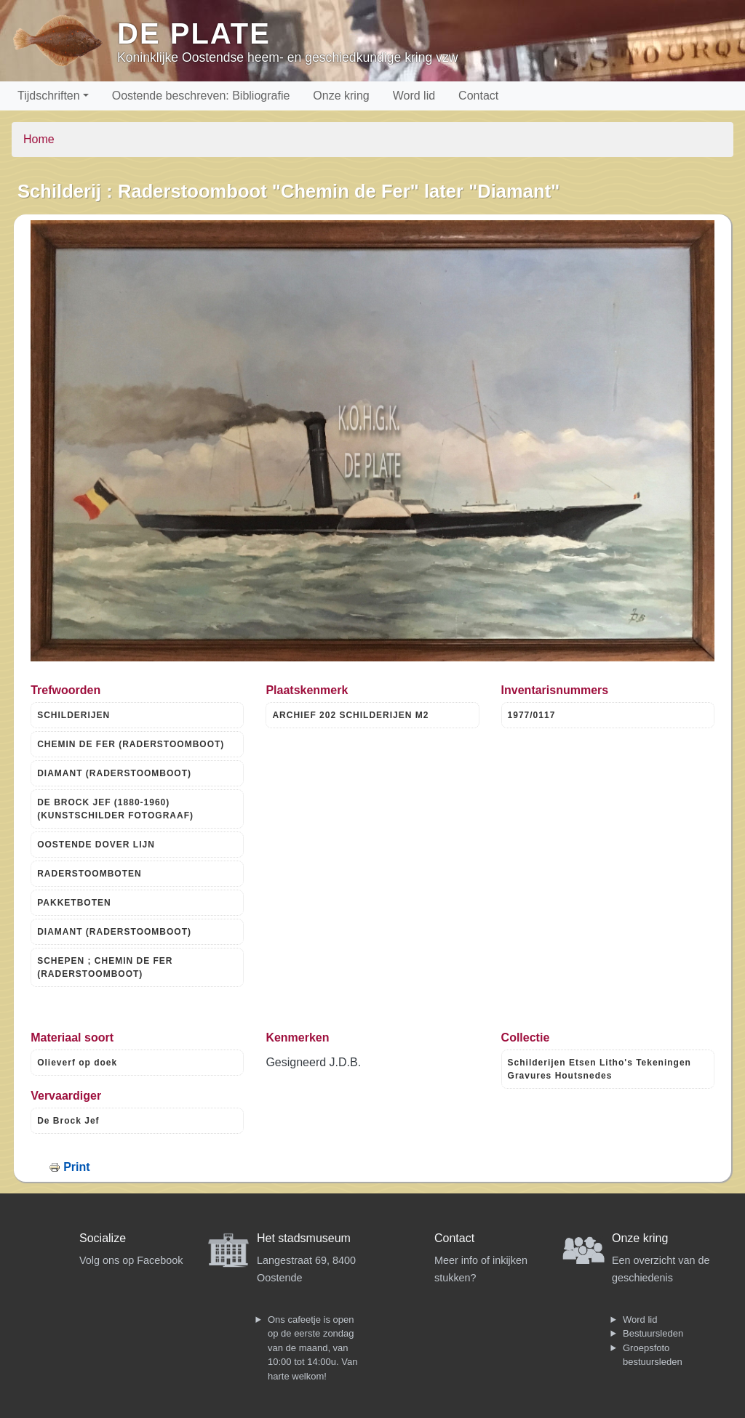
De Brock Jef (68, 1121)
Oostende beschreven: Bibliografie (201, 95)
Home (39, 139)
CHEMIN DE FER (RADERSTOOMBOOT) (130, 744)
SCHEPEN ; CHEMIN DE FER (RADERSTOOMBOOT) (104, 967)
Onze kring (341, 95)
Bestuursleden (653, 1333)
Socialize (102, 1238)
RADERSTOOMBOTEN (89, 874)
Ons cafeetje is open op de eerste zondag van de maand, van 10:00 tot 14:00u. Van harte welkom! (312, 1348)
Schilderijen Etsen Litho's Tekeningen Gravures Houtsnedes (599, 1069)
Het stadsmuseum (304, 1238)
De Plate (194, 33)
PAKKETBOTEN (74, 903)
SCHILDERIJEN (73, 715)
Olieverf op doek (77, 1063)
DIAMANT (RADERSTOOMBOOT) (114, 773)
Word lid (414, 95)
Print (76, 1167)
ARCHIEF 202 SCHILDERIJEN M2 (350, 715)
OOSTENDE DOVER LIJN (96, 844)
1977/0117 (532, 715)
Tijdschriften (48, 95)
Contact (478, 95)
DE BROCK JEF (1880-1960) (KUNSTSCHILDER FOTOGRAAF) (115, 809)
